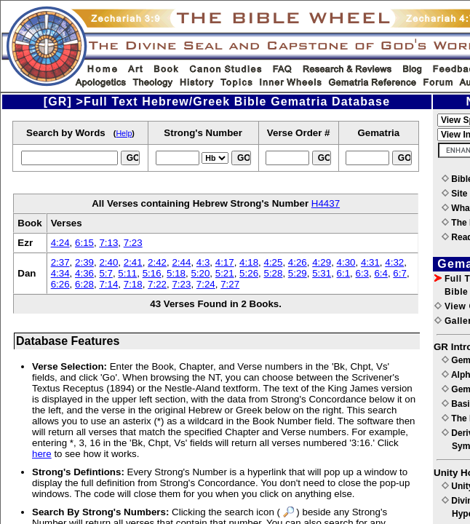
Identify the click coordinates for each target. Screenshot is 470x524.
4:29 (321, 262)
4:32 (394, 262)
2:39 (84, 262)
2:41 (133, 262)
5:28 (272, 273)
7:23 (133, 242)
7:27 (229, 284)
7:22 (157, 284)
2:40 (108, 262)
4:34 (60, 273)
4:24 (60, 242)
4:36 (84, 273)
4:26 (297, 262)
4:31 (370, 262)
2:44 (181, 262)
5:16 (152, 273)
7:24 (205, 284)
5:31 (321, 273)
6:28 (84, 284)
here (42, 453)
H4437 (325, 203)
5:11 (127, 273)
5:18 (176, 273)
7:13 (108, 242)
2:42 (157, 262)
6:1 (344, 273)
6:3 (362, 273)
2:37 (60, 262)
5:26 (248, 273)
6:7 (400, 273)
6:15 (84, 242)
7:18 (133, 284)
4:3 (203, 262)
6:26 (60, 284)
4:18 (248, 262)
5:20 (200, 273)
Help (124, 133)
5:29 (297, 273)
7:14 (108, 284)
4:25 (272, 262)
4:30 (346, 262)
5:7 (106, 273)
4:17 (224, 262)
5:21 (224, 273)
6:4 (381, 273)
